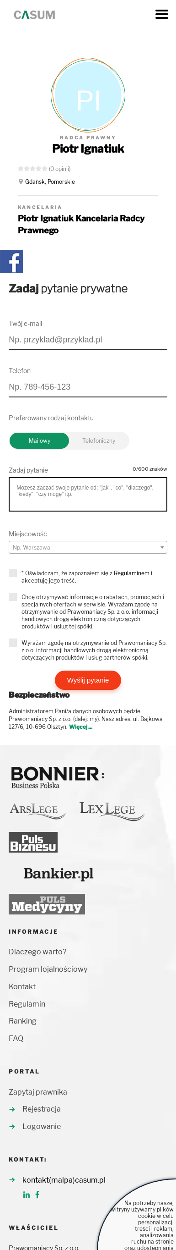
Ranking (23, 1021)
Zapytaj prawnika (38, 1092)
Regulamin (27, 1004)
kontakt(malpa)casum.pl (64, 1180)
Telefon (20, 370)
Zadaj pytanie (28, 470)
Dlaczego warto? (37, 951)
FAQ (16, 1038)
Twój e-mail (25, 323)
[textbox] (88, 547)
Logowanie (41, 1126)
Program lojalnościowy (48, 969)
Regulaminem (131, 573)
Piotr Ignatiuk (88, 148)
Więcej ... (80, 726)
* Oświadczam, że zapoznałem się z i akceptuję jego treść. (86, 577)
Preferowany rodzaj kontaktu (51, 418)
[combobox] (88, 547)
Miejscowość (28, 534)
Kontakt (22, 986)
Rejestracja (41, 1109)
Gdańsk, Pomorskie (50, 181)
